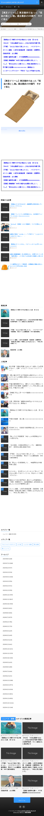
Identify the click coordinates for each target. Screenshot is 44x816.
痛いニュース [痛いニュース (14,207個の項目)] (5, 548)
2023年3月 (6, 689)
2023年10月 (6, 658)
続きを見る (22, 131)
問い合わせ (8, 7)
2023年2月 (6, 694)
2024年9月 (6, 608)
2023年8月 (6, 667)
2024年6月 (6, 622)
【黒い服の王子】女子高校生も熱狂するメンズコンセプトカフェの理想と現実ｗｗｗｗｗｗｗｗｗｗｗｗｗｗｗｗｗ (26, 377)
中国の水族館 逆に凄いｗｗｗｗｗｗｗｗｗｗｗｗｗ (26, 420)
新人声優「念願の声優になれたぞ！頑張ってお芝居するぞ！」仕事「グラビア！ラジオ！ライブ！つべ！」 (26, 368)
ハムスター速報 (26, 24)
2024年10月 (6, 604)
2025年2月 (6, 586)
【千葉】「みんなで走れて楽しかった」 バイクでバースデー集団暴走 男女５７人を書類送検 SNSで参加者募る (22, 46)
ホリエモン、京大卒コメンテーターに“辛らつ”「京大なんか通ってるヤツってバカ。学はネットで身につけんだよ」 (26, 473)
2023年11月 (6, 653)
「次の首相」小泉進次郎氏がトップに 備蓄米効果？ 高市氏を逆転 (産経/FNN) (25, 446)
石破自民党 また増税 (10, 53)
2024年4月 (6, 631)
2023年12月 (6, 649)
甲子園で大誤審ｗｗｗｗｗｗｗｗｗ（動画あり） (19, 67)
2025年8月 (6, 559)
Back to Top (22, 800)
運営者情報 (28, 812)
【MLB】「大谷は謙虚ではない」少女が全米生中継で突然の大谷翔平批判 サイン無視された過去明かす (22, 43)
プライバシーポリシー (19, 812)
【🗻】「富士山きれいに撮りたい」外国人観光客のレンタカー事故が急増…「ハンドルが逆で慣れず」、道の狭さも (22, 64)
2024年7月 (6, 617)
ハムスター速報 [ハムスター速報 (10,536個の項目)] (27, 544)
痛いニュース (35, 735)
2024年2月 (6, 640)
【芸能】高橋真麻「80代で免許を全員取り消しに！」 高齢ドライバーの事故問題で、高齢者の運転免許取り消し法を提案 (22, 60)
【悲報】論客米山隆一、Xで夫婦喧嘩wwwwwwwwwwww (22, 57)
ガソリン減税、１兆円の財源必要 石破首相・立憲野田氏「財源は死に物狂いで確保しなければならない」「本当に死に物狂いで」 (22, 50)
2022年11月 (6, 707)
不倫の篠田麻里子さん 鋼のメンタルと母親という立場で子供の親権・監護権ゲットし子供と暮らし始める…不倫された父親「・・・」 (26, 386)
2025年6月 (6, 568)
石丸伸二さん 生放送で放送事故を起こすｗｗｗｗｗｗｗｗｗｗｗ (26, 428)
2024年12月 (6, 595)
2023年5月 (6, 680)
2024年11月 (6, 599)
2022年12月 (6, 703)
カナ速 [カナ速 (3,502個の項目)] (19, 544)
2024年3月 (6, 635)
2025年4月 (6, 577)
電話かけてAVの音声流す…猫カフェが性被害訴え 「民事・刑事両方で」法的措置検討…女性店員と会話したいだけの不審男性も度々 (26, 482)
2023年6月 (6, 676)
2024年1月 (6, 644)
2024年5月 (6, 626)
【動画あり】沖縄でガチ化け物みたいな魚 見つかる (20, 39)
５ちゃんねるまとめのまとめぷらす (26, 810)
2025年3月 (6, 581)
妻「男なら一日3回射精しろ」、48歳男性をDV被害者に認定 (25, 463)
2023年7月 (6, 671)
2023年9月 (6, 662)
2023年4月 (6, 685)
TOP (2, 7)
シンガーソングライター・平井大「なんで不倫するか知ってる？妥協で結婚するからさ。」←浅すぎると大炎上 (22, 71)
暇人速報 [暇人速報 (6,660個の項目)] (36, 544)
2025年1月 (6, 590)
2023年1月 (6, 698)
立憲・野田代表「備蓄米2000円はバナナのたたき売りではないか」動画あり (25, 402)
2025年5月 (6, 572)
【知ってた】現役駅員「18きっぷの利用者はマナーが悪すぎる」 (25, 437)
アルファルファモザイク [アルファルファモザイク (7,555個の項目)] (8, 544)
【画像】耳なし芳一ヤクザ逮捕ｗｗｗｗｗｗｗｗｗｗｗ (26, 393)
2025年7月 (6, 563)
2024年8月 (6, 613)
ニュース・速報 (15, 24)
